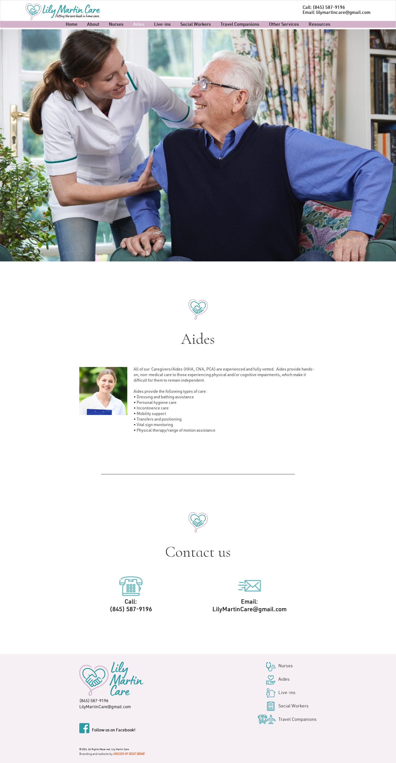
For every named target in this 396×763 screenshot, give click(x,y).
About (93, 24)
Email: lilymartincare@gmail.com (336, 13)
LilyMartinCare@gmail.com (105, 707)
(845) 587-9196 (93, 701)
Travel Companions (239, 24)
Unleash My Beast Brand (128, 753)
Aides (138, 24)
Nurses (116, 24)
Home (72, 24)
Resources (319, 24)
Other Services (284, 24)
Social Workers (195, 24)
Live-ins (162, 24)
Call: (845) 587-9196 (324, 8)
